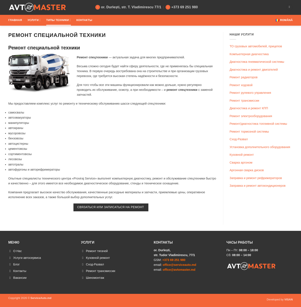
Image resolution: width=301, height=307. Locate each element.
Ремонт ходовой (241, 85)
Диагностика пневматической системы (257, 61)
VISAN (288, 299)
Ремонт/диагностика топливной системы (258, 123)
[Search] (289, 7)
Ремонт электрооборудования (251, 116)
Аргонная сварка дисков (247, 170)
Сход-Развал (239, 139)
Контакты (84, 20)
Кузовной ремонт (242, 154)
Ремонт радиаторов (244, 77)
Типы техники (58, 20)
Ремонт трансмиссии (244, 100)
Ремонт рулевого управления (250, 92)
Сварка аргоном (241, 162)
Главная (15, 20)
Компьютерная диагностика (249, 54)
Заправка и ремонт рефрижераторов (256, 178)
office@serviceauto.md (179, 264)
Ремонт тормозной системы (249, 131)
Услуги (34, 20)
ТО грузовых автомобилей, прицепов (256, 46)
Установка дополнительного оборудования (260, 147)
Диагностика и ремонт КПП (249, 108)
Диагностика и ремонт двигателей (254, 69)
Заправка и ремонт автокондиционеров (258, 185)
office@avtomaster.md (179, 269)
